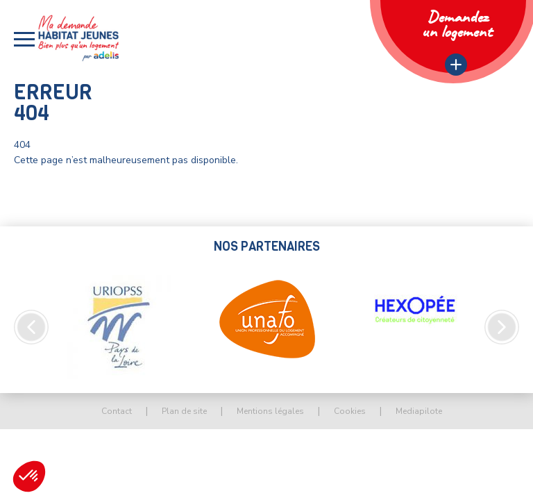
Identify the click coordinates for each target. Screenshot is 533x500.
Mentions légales (270, 411)
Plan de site (184, 411)
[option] (119, 327)
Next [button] (501, 327)
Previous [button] (31, 327)
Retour (51, 200)
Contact (116, 411)
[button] (24, 39)
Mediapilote (419, 411)
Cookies (350, 411)
